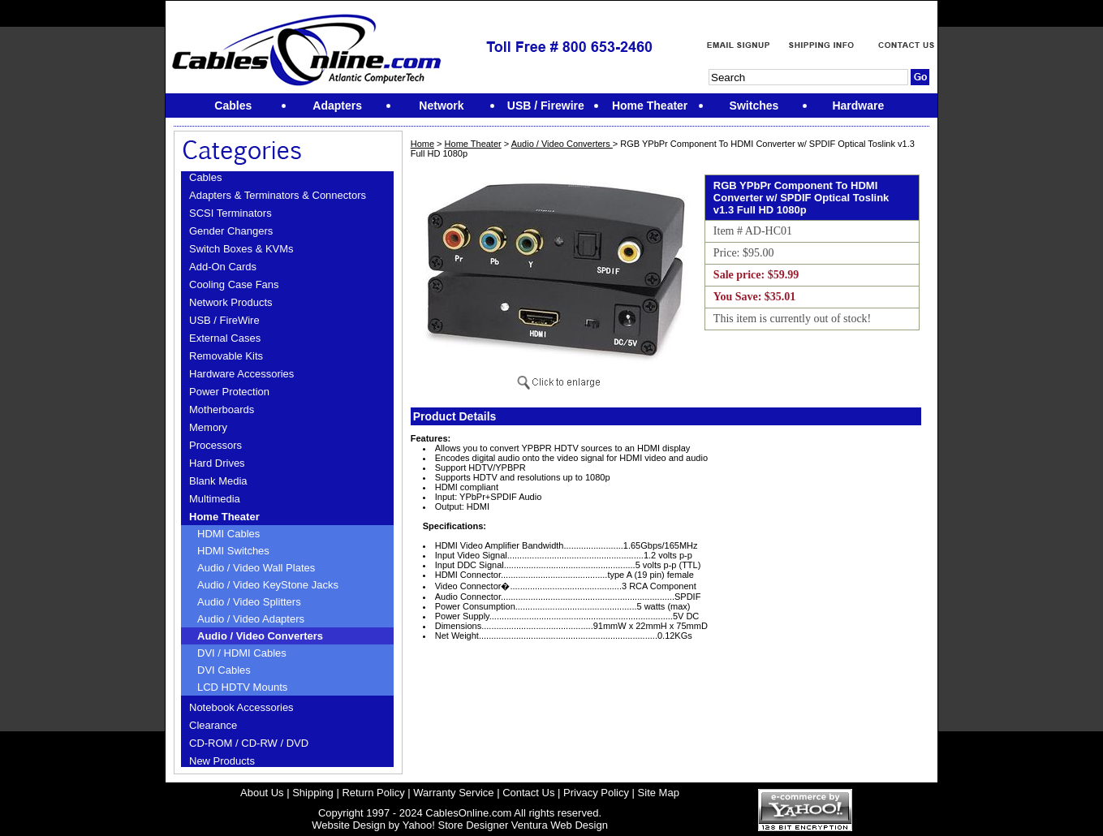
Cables (205, 177)
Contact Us (528, 792)
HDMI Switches (233, 551)
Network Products (231, 302)
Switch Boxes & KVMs (241, 249)
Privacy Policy (596, 792)
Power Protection (229, 392)
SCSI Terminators (230, 213)
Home (422, 144)
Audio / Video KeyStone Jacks (267, 585)
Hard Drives (217, 463)
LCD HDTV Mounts (242, 687)
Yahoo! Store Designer (456, 825)
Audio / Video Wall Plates (256, 568)
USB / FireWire (224, 320)
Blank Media (218, 481)
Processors (215, 445)
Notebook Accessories (241, 707)
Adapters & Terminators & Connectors (277, 195)
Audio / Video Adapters (250, 619)
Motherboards (221, 409)
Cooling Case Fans (234, 284)
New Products (222, 761)
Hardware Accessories (241, 374)
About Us (261, 792)
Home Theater (224, 517)
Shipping (313, 792)
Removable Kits (226, 356)
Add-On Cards (222, 267)
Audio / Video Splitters (249, 602)
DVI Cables (224, 670)
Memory (208, 427)
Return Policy (373, 792)
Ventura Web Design (559, 825)
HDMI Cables (228, 534)
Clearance (213, 725)
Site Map (658, 792)
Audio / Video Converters (260, 636)
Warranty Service (453, 792)
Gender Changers (231, 231)
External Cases (225, 338)
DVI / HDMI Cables (242, 653)
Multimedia (214, 499)
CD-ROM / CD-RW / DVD (248, 743)
